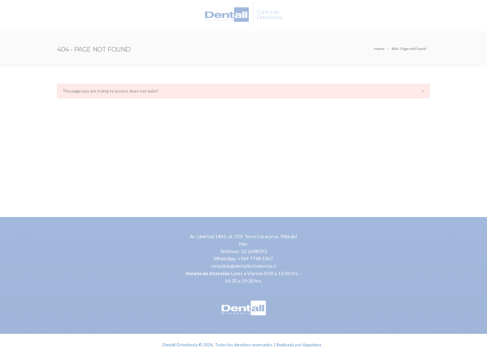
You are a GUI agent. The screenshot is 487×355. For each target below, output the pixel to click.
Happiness (312, 344)
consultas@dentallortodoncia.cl (243, 266)
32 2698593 (254, 251)
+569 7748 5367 (255, 258)
